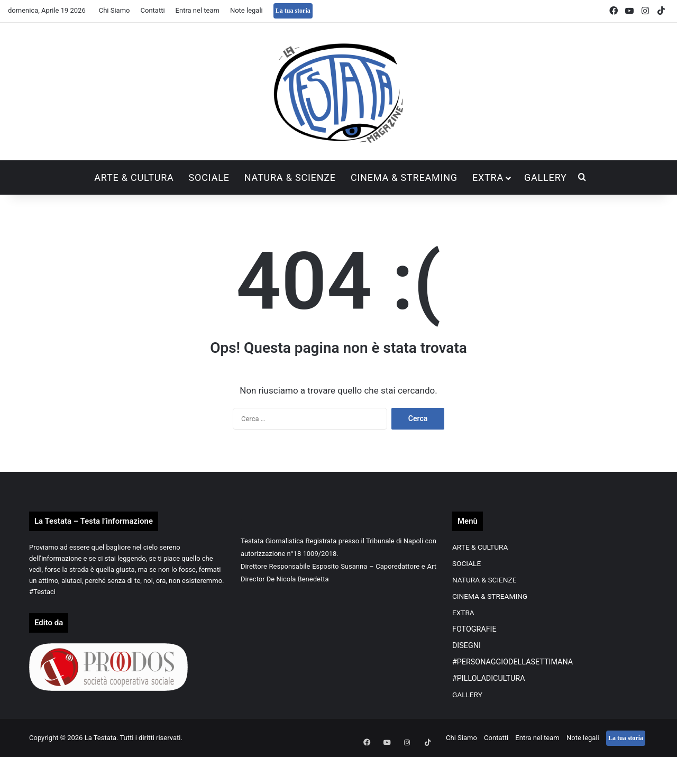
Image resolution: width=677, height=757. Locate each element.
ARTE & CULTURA (133, 177)
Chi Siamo (114, 10)
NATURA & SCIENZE (290, 177)
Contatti (153, 10)
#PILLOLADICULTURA (488, 678)
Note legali (246, 10)
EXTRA (488, 177)
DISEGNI (466, 645)
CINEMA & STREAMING (404, 177)
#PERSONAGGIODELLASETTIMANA (512, 662)
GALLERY (545, 177)
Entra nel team (197, 10)
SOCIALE (209, 177)
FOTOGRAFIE (474, 629)
